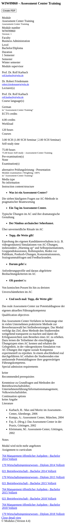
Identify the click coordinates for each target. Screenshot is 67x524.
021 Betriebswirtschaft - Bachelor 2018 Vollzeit (29, 498)
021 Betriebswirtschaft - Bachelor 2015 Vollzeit (29, 483)
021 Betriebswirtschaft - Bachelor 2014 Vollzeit (29, 471)
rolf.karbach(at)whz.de (12, 75)
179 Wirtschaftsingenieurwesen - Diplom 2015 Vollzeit (33, 477)
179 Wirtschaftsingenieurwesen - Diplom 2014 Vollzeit (33, 465)
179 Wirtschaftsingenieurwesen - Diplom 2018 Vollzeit (33, 513)
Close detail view (11, 517)
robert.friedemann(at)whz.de (15, 84)
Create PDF (9, 10)
